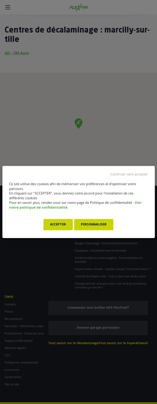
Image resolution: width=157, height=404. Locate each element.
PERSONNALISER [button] (93, 224)
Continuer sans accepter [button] (129, 174)
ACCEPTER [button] (58, 224)
